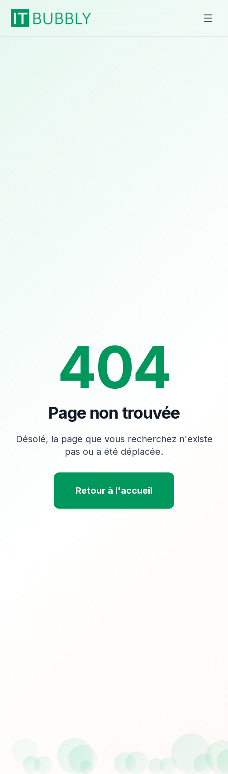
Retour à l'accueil (114, 490)
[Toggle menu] (208, 18)
